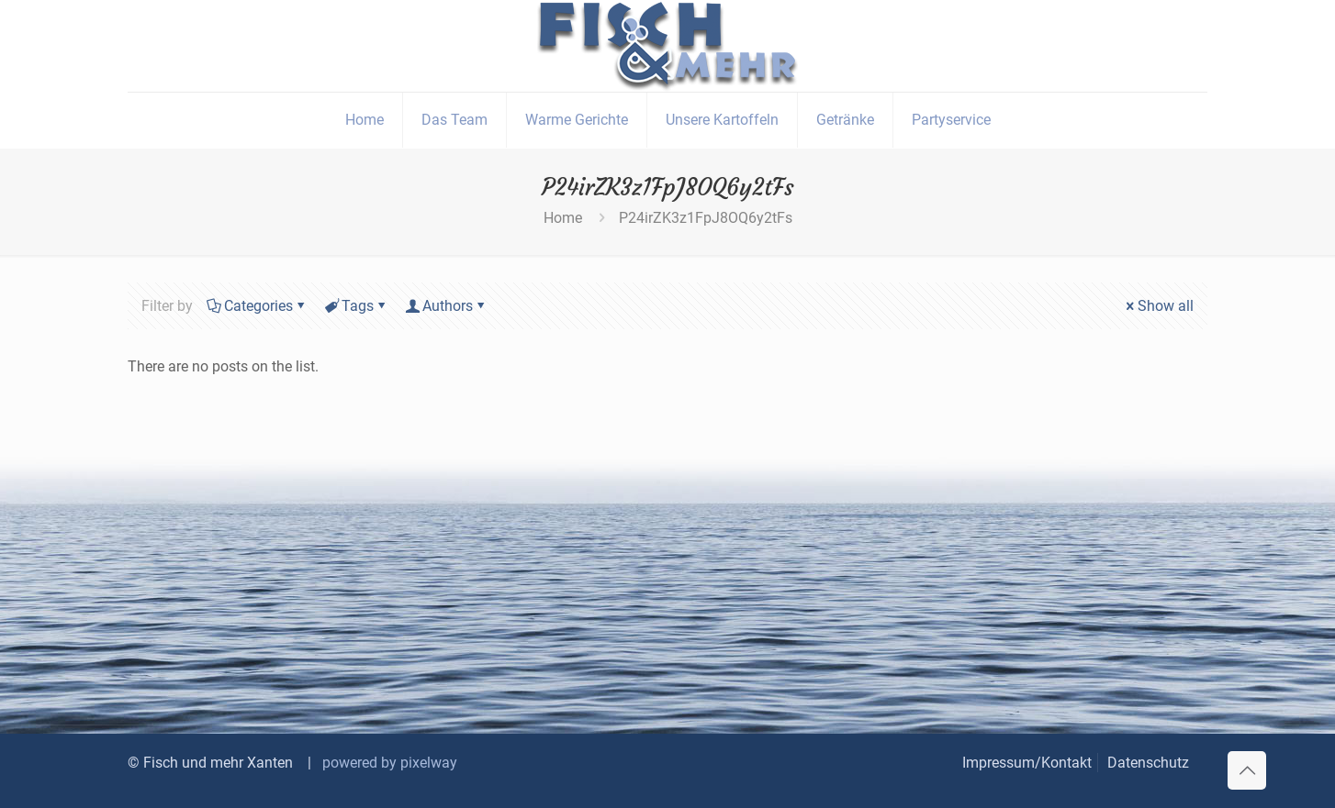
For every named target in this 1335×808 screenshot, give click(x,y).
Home (563, 218)
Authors (446, 306)
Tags (356, 306)
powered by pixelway (389, 762)
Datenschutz (1148, 762)
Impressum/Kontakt (1027, 762)
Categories (257, 306)
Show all (1158, 306)
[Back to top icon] (1247, 770)
